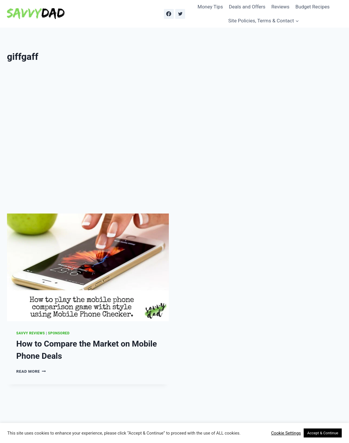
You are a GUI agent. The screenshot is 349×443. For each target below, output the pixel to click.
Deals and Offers (247, 7)
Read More (31, 371)
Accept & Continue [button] (322, 433)
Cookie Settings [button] (286, 433)
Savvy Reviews (30, 333)
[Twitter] (180, 14)
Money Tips (210, 7)
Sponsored (58, 333)
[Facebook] (169, 14)
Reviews (280, 7)
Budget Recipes (312, 7)
